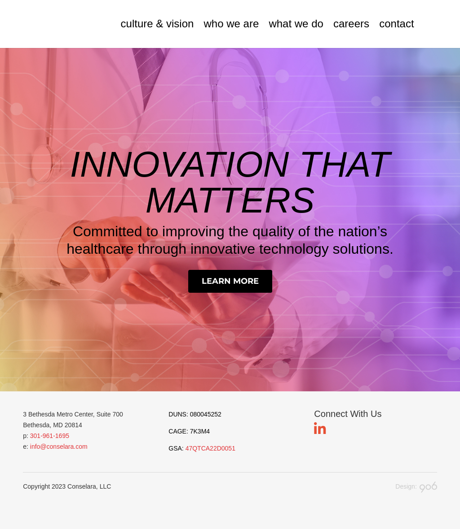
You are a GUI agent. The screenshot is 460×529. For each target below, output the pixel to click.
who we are (231, 24)
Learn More (230, 281)
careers (351, 24)
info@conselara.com (59, 446)
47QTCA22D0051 (210, 448)
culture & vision (157, 24)
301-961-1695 (49, 435)
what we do (296, 24)
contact (396, 24)
